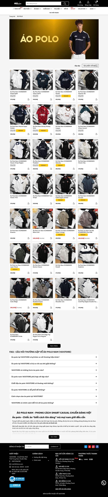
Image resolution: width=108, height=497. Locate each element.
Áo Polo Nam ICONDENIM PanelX (64, 266)
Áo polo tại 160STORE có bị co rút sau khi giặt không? (33, 363)
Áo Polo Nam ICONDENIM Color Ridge (18, 300)
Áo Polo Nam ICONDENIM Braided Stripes (41, 300)
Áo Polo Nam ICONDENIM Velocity (64, 162)
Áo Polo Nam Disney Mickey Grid (41, 127)
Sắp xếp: (77, 66)
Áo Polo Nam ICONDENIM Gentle (64, 92)
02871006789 (16, 461)
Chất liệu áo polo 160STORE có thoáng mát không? (32, 383)
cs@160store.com (17, 464)
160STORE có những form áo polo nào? (27, 370)
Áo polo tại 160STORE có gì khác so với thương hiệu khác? (35, 357)
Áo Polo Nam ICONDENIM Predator (41, 162)
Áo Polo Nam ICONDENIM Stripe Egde (18, 92)
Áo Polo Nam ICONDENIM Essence (18, 231)
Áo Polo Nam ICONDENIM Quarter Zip (86, 92)
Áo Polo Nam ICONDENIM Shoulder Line (64, 300)
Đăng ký (54, 446)
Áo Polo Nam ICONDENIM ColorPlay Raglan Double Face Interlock (87, 300)
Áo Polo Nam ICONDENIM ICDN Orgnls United (64, 196)
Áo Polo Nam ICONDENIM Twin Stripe (42, 196)
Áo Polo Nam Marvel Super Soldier (18, 127)
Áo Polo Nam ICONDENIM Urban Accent (86, 127)
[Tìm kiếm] (65, 3)
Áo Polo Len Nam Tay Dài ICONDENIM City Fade (86, 231)
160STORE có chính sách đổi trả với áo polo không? (32, 403)
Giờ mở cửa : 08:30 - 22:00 (20, 467)
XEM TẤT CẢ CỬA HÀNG (63, 489)
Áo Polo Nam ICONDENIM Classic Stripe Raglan (18, 162)
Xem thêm (54, 346)
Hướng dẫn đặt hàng (40, 457)
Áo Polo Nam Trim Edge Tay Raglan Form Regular (41, 335)
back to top (104, 489)
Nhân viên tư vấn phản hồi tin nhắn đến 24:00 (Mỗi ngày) (20, 471)
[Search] (47, 3)
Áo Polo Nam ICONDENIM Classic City (86, 162)
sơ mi (71, 421)
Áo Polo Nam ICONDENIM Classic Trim (18, 196)
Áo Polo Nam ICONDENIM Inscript (86, 196)
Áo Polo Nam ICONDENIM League (64, 127)
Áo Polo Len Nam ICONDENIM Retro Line (42, 231)
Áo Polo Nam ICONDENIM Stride (16, 335)
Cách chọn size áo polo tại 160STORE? (27, 396)
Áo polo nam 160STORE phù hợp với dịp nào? (30, 377)
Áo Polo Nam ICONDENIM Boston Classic (41, 266)
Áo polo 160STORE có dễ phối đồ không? (28, 390)
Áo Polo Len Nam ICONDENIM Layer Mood (19, 266)
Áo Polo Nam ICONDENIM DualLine (86, 266)
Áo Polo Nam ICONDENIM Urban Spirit (41, 92)
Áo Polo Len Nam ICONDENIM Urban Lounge (65, 231)
